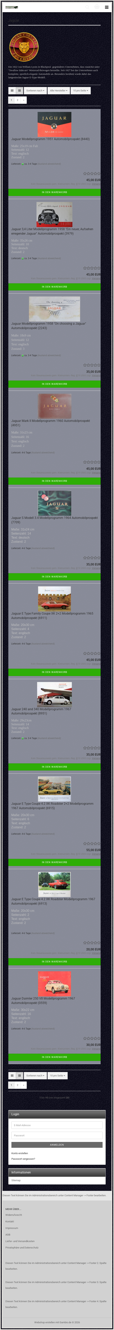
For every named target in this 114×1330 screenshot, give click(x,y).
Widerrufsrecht (13, 1214)
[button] (12, 91)
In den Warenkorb (54, 192)
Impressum (11, 1228)
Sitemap (16, 1180)
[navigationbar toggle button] (106, 7)
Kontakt (9, 1221)
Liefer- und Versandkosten (20, 1241)
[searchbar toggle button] (87, 7)
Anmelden (57, 1145)
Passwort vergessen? (23, 1158)
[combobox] (35, 91)
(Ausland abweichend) (49, 164)
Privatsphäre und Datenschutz (21, 1247)
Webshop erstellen (44, 1322)
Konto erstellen (19, 1153)
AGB (7, 1234)
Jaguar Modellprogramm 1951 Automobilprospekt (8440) (50, 139)
